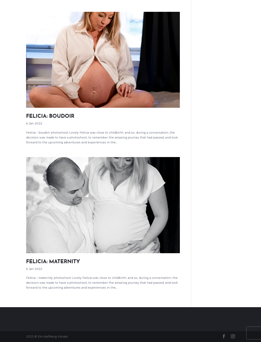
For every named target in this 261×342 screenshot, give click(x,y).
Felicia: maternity (53, 262)
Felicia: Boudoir (50, 116)
